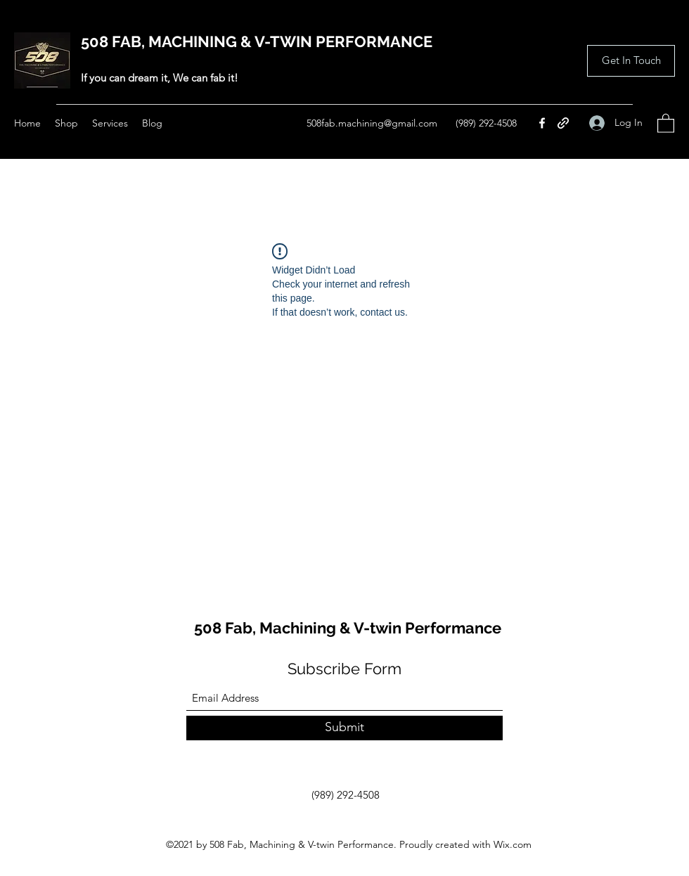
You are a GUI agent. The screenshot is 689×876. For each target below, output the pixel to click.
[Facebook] (542, 123)
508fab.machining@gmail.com (372, 123)
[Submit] (344, 728)
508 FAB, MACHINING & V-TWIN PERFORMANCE (256, 41)
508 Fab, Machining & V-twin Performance (347, 628)
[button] (631, 61)
